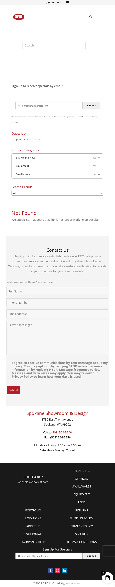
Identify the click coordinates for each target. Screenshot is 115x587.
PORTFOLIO (33, 510)
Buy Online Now (59, 158)
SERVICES (81, 479)
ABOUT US (33, 526)
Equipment (59, 166)
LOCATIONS (33, 518)
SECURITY (81, 534)
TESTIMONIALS (33, 534)
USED (81, 502)
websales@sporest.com (33, 482)
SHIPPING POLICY (82, 518)
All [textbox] (14, 193)
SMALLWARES (81, 486)
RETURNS (81, 510)
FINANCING (82, 471)
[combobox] (57, 193)
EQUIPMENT (81, 494)
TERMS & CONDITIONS (82, 542)
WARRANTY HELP (33, 542)
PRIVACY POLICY (82, 526)
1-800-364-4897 (33, 477)
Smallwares (59, 174)
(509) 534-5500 (61, 432)
